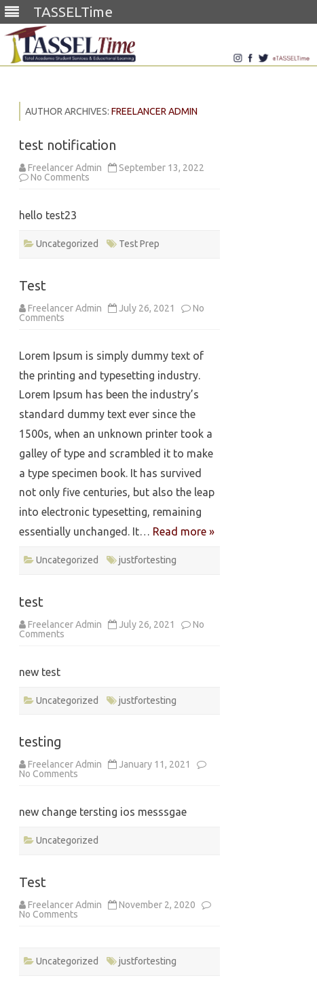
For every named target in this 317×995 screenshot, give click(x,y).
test (31, 601)
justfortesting (147, 560)
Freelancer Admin (154, 111)
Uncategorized (67, 243)
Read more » (184, 531)
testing (40, 741)
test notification (67, 145)
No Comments (60, 177)
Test (32, 285)
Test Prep (139, 243)
